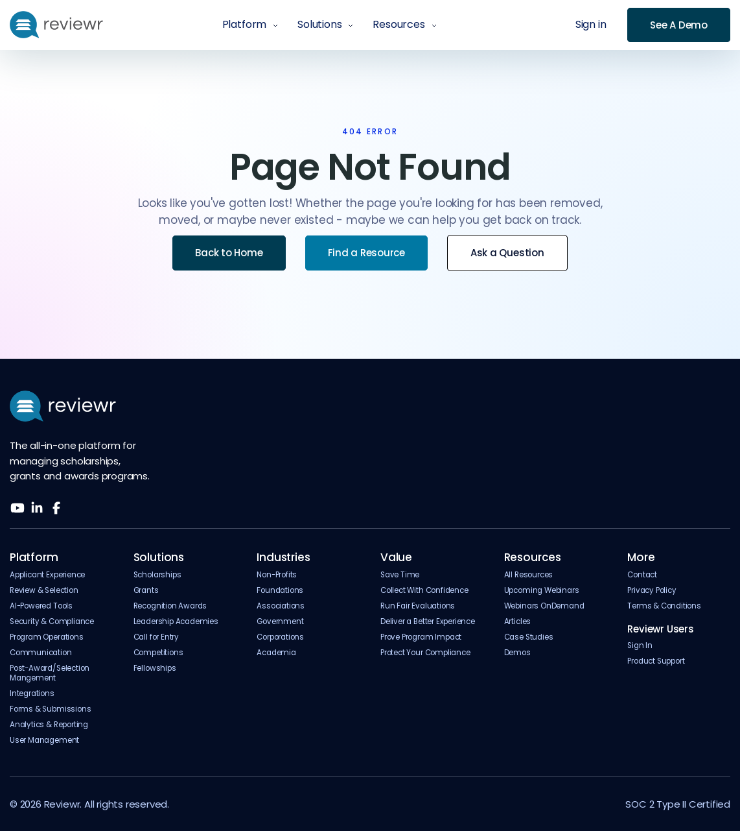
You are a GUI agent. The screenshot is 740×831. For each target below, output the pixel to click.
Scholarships (157, 575)
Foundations (280, 591)
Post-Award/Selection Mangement (49, 673)
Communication (41, 653)
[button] (250, 25)
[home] (56, 24)
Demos (517, 653)
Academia (276, 653)
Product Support (655, 661)
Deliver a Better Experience (427, 622)
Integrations (32, 694)
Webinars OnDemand (544, 606)
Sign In (640, 646)
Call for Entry (156, 637)
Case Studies (528, 637)
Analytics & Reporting (49, 725)
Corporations (280, 637)
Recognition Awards (170, 606)
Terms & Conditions (664, 606)
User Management (44, 740)
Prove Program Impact (420, 637)
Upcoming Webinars (541, 591)
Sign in (591, 25)
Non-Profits (277, 575)
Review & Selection (44, 591)
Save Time (399, 575)
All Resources (528, 575)
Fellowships (154, 668)
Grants (146, 591)
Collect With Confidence (424, 591)
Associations (281, 606)
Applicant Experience (47, 575)
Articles (517, 622)
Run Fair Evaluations (417, 606)
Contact (642, 575)
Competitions (158, 653)
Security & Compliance (52, 622)
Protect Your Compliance (425, 653)
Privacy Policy (651, 591)
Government (280, 622)
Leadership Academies (175, 622)
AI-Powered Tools (41, 606)
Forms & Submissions (50, 709)
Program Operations (47, 637)
